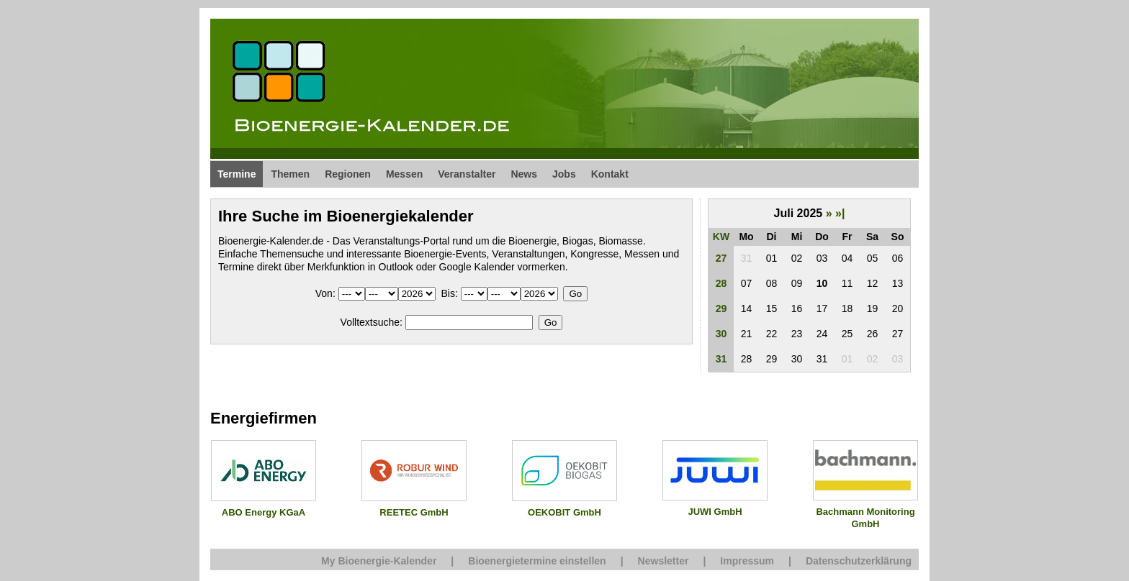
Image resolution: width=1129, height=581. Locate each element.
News (523, 174)
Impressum (747, 561)
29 (721, 308)
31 (721, 359)
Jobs (564, 174)
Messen (404, 174)
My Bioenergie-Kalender (378, 561)
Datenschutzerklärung (859, 561)
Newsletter (663, 561)
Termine (236, 174)
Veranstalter (466, 174)
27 (721, 258)
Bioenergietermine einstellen (537, 561)
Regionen (348, 174)
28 (721, 283)
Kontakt (610, 174)
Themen (290, 174)
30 (721, 333)
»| (840, 213)
